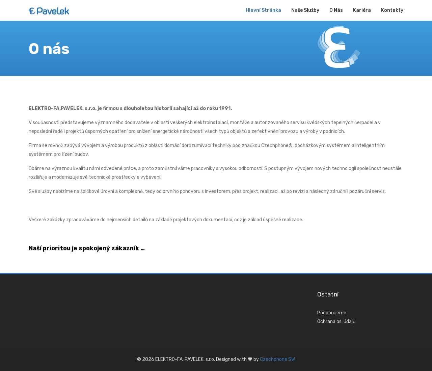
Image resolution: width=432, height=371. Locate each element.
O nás (336, 10)
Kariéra (362, 10)
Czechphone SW (277, 359)
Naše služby (305, 10)
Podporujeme (331, 313)
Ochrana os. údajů (336, 321)
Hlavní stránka (263, 10)
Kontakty (392, 10)
